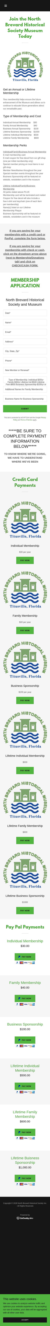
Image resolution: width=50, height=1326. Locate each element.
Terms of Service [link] (26, 420)
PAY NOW (25, 840)
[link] (25, 1218)
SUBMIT (25, 409)
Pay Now (25, 560)
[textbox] (25, 313)
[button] (6, 5)
